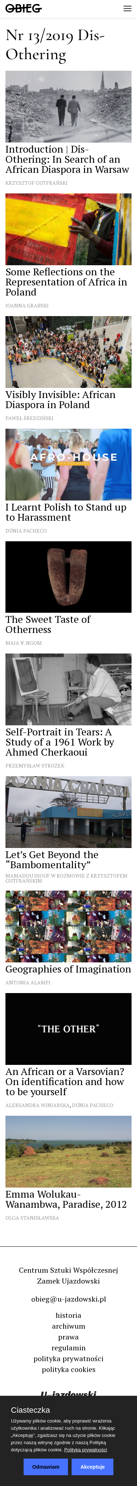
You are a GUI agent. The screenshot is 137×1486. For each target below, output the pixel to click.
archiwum (68, 1326)
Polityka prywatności (85, 1449)
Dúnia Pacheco (26, 530)
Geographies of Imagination (68, 968)
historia (68, 1315)
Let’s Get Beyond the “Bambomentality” (51, 859)
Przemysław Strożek (34, 765)
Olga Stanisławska (32, 1217)
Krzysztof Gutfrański (36, 182)
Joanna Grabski (27, 305)
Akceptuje (92, 1467)
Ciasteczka (30, 1410)
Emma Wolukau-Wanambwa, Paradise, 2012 (66, 1199)
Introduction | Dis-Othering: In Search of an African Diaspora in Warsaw (67, 159)
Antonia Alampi (28, 982)
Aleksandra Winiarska (37, 1105)
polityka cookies (69, 1369)
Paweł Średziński (29, 418)
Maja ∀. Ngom (23, 642)
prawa (68, 1337)
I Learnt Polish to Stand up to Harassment (65, 512)
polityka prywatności (68, 1358)
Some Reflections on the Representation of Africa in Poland (66, 281)
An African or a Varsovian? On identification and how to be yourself (64, 1081)
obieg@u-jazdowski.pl (68, 1299)
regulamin (69, 1347)
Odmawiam (46, 1467)
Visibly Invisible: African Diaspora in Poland (60, 399)
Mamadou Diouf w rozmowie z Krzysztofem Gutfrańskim (66, 878)
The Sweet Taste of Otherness (47, 624)
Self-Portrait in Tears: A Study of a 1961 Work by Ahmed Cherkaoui (59, 742)
